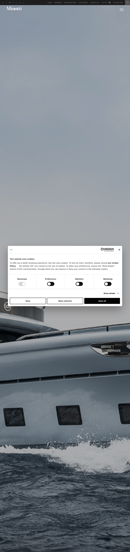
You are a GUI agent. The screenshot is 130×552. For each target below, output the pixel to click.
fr (13, 2)
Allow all (102, 301)
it (6, 2)
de (10, 2)
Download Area (70, 2)
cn (20, 2)
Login (50, 2)
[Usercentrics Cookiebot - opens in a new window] (103, 250)
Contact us (94, 2)
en (3, 2)
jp (23, 2)
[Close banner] (119, 249)
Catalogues (83, 2)
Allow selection (65, 301)
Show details (109, 293)
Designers (58, 2)
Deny (28, 301)
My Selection (121, 2)
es (16, 2)
